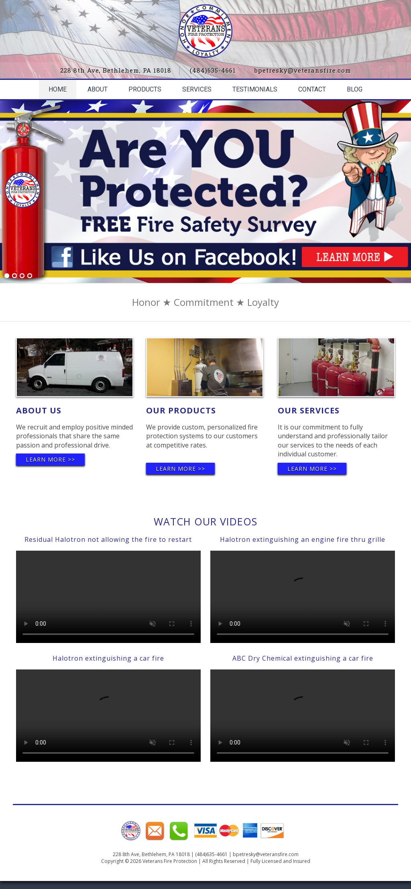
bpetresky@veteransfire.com (302, 70)
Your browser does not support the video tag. (108, 597)
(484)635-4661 (213, 70)
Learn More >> (50, 459)
